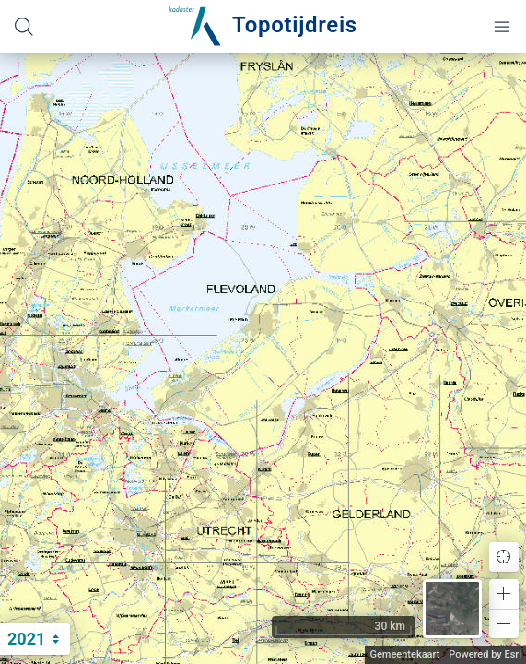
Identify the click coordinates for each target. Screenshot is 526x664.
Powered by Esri (485, 654)
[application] (263, 358)
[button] (504, 594)
